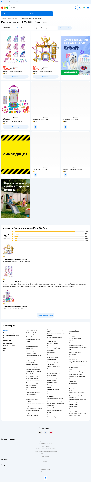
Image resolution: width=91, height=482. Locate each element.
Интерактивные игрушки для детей (55, 330)
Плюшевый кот (73, 406)
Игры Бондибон (73, 367)
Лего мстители (51, 359)
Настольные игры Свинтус (76, 372)
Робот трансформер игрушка (34, 408)
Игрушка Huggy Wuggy (53, 348)
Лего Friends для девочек (54, 410)
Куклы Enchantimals (31, 330)
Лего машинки (51, 414)
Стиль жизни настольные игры (77, 365)
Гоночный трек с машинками (34, 371)
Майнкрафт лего (52, 375)
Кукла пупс (72, 390)
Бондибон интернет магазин (34, 355)
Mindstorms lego (52, 417)
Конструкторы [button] (8, 343)
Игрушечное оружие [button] (10, 333)
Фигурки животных (52, 343)
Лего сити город (52, 378)
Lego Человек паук (52, 357)
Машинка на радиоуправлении (34, 367)
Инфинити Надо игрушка (33, 339)
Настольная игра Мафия (75, 374)
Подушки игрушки (74, 411)
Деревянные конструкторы (55, 401)
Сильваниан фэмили (31, 334)
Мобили (28, 401)
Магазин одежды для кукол (76, 392)
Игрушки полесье (31, 332)
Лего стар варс (51, 380)
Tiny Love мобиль (52, 341)
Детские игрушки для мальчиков (35, 403)
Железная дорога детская (33, 369)
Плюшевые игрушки (74, 402)
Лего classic (72, 336)
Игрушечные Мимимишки (54, 355)
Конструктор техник (53, 385)
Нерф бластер (30, 357)
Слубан (49, 412)
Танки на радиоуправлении (33, 376)
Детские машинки (31, 362)
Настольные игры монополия (77, 376)
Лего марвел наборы (53, 389)
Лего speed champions (53, 408)
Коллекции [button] (7, 340)
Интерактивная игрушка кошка (77, 413)
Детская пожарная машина (33, 390)
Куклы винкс (72, 397)
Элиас (70, 369)
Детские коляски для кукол (76, 395)
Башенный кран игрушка (33, 383)
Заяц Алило (29, 348)
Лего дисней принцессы (75, 338)
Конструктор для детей (53, 373)
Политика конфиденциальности (45, 448)
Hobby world (72, 350)
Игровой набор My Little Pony (15, 259)
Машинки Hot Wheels (32, 364)
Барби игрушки (73, 386)
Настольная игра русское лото (77, 379)
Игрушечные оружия (32, 360)
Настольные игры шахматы (76, 357)
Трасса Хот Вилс (30, 374)
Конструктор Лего (52, 369)
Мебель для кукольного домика (77, 399)
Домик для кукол (73, 388)
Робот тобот (29, 337)
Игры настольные (74, 343)
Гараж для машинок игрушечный (35, 380)
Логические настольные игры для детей (78, 362)
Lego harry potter (52, 382)
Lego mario (50, 396)
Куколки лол (72, 381)
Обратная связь (45, 454)
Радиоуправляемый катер (33, 392)
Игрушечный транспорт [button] (11, 335)
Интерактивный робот (32, 410)
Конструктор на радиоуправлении (74, 330)
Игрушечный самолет (32, 378)
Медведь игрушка (73, 404)
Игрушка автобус (31, 387)
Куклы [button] (5, 348)
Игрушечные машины (32, 413)
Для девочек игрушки (32, 399)
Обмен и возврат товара (45, 443)
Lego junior (72, 340)
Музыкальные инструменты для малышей (56, 334)
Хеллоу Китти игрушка (53, 366)
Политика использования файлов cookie (45, 451)
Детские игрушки (31, 394)
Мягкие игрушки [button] (8, 351)
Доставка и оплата (45, 441)
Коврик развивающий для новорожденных (54, 338)
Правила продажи (45, 446)
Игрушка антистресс (32, 406)
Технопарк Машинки (32, 346)
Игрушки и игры (13, 19)
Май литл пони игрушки (33, 344)
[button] (31, 13)
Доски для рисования (75, 352)
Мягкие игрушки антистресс (77, 409)
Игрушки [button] (6, 338)
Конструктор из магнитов (54, 394)
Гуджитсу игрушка (31, 351)
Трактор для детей (31, 385)
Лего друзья (50, 391)
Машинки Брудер (31, 353)
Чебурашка (50, 364)
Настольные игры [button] (9, 346)
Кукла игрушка (73, 383)
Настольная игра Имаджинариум (78, 347)
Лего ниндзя (50, 371)
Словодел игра (73, 359)
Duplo (49, 387)
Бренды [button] (5, 330)
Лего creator (50, 405)
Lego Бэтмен (51, 352)
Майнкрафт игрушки (32, 415)
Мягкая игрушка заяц (74, 415)
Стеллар (28, 341)
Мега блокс (72, 334)
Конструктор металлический (55, 403)
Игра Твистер (72, 354)
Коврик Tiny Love (52, 346)
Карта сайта (45, 456)
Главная (3, 19)
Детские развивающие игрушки (35, 397)
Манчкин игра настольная (76, 345)
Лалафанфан (50, 350)
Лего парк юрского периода (55, 398)
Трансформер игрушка (53, 362)
